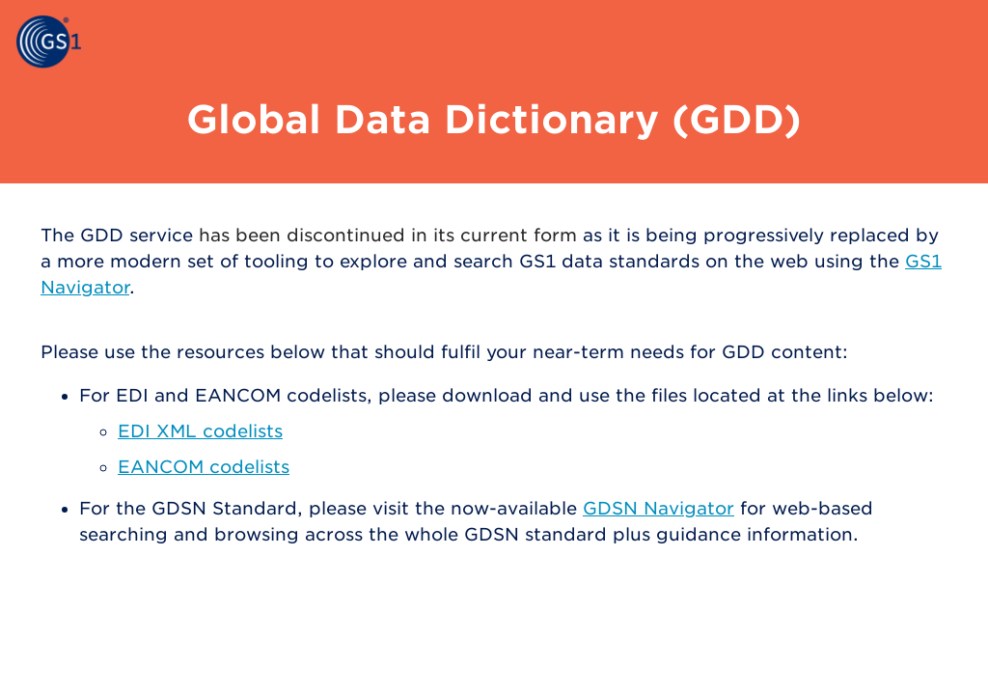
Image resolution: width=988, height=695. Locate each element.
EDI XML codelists (200, 431)
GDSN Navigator (658, 508)
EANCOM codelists (203, 467)
